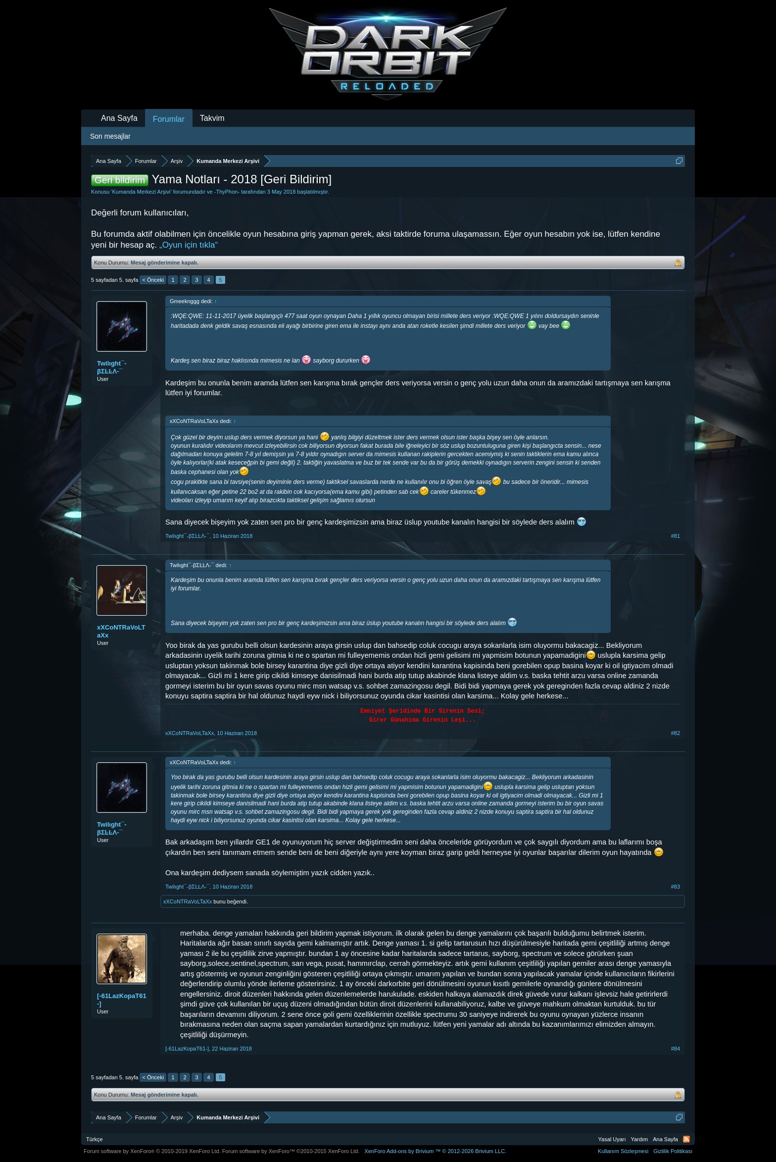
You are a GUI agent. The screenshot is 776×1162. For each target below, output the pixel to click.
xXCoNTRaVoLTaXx (121, 631)
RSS (686, 1139)
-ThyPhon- (227, 192)
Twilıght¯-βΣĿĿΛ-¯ (112, 367)
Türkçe (94, 1139)
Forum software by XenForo (152, 1151)
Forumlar (169, 119)
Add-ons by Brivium (435, 1151)
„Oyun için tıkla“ (188, 245)
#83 (675, 887)
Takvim (212, 118)
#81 (675, 536)
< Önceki (153, 280)
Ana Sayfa (119, 118)
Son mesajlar (110, 136)
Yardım (639, 1139)
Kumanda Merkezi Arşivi (141, 192)
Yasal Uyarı (612, 1139)
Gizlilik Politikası (672, 1151)
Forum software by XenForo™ (291, 1151)
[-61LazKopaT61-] (121, 999)
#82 (675, 733)
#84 (675, 1049)
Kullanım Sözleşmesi (623, 1151)
